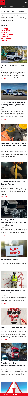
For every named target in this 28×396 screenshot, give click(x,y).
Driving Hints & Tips (7, 34)
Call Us (3, 7)
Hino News (4, 36)
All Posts (4, 29)
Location (10, 7)
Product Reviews (5, 31)
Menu (24, 7)
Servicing (4, 40)
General (4, 32)
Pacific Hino (23, 2)
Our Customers (6, 38)
